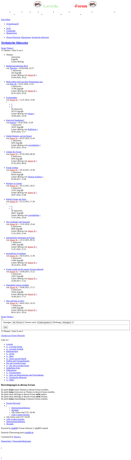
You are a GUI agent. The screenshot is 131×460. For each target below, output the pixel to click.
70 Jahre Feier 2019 (51, 14)
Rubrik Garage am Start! (16, 199)
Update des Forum (13, 152)
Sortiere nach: (39, 322)
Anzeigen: (13, 322)
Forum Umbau (12, 168)
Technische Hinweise (14, 42)
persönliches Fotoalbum (16, 253)
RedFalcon (32, 129)
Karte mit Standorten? (15, 120)
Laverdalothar (33, 145)
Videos (34, 12)
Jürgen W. (32, 75)
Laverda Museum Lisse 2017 (28, 14)
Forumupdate (11, 97)
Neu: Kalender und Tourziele (18, 222)
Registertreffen (46, 12)
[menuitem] (8, 28)
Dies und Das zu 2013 (15, 301)
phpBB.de (29, 432)
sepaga (30, 114)
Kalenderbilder (61, 12)
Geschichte (16, 12)
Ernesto (13, 122)
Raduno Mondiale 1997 (104, 12)
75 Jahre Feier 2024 (71, 14)
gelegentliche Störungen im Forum (20, 238)
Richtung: (63, 322)
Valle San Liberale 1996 (81, 12)
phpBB (14, 428)
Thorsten (13, 68)
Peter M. (13, 84)
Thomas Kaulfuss (35, 177)
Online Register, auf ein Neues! (19, 136)
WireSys (17, 437)
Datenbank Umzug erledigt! (17, 285)
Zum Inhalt (5, 19)
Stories (26, 12)
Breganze (5, 12)
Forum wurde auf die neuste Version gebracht (24, 269)
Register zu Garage (14, 183)
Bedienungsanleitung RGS (17, 66)
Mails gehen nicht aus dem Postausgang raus (24, 82)
